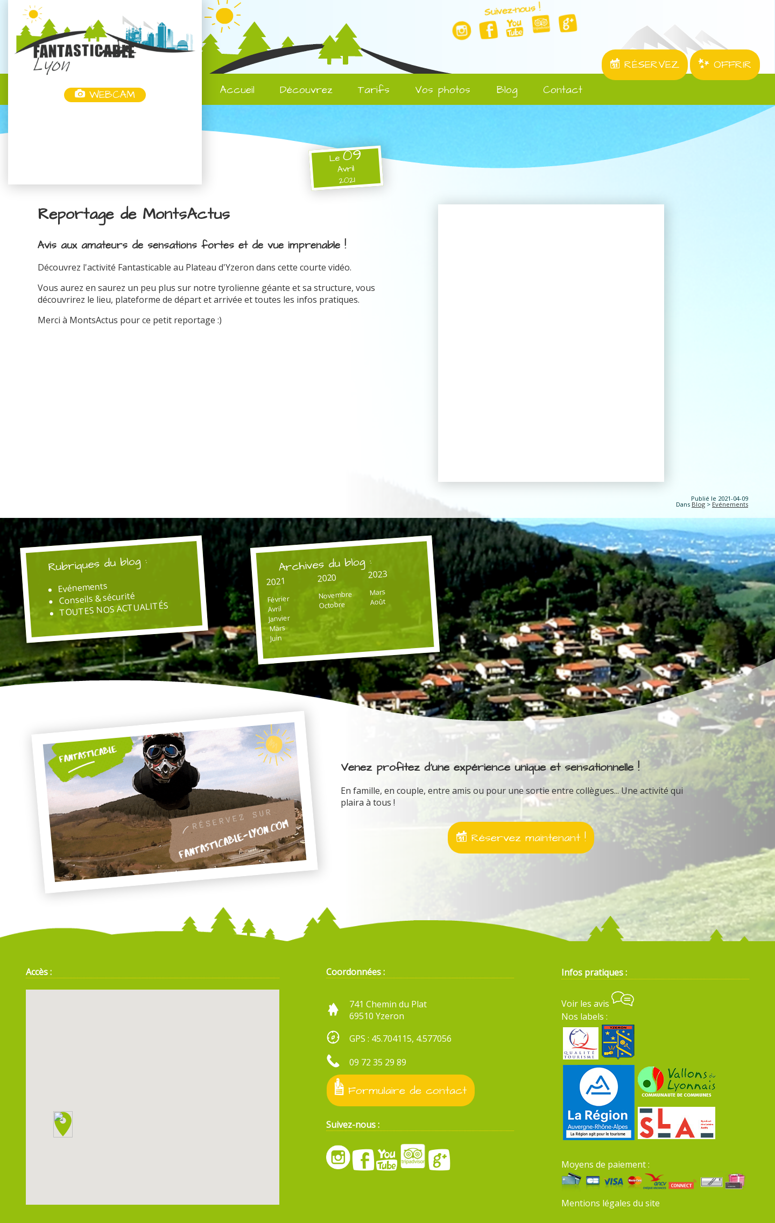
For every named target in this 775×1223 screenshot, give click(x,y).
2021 (275, 580)
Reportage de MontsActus (134, 214)
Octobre (332, 604)
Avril (274, 608)
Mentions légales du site (610, 1203)
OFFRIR (725, 65)
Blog (499, 90)
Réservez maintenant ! (521, 837)
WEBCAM (105, 95)
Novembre (335, 594)
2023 (378, 573)
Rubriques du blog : (97, 563)
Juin (276, 637)
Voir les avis (597, 1003)
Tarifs (366, 90)
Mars (277, 627)
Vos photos (435, 90)
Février (278, 599)
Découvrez (299, 90)
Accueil (230, 90)
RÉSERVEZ (645, 65)
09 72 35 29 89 (377, 1062)
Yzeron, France (105, 144)
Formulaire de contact (401, 1088)
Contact (555, 90)
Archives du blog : (324, 564)
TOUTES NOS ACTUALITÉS (113, 608)
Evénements (730, 504)
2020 (326, 577)
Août (377, 601)
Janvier (279, 618)
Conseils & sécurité (97, 598)
